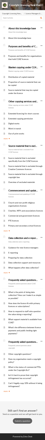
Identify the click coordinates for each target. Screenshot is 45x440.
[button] (35, 5)
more (7, 138)
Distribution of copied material (21, 77)
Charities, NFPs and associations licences (25, 210)
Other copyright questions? (19, 354)
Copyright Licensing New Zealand (14, 13)
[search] (22, 18)
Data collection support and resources (24, 262)
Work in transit (14, 128)
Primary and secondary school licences (24, 225)
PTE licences (13, 220)
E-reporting (13, 252)
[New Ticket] (22, 421)
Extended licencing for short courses (23, 113)
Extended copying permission (20, 118)
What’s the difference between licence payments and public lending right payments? (24, 330)
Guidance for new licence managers (23, 247)
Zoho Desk (27, 436)
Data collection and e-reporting (24, 238)
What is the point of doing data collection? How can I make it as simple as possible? (24, 295)
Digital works (13, 123)
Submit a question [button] (22, 421)
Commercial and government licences (24, 215)
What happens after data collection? (23, 267)
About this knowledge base (22, 28)
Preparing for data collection (20, 257)
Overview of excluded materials (21, 182)
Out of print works (16, 133)
